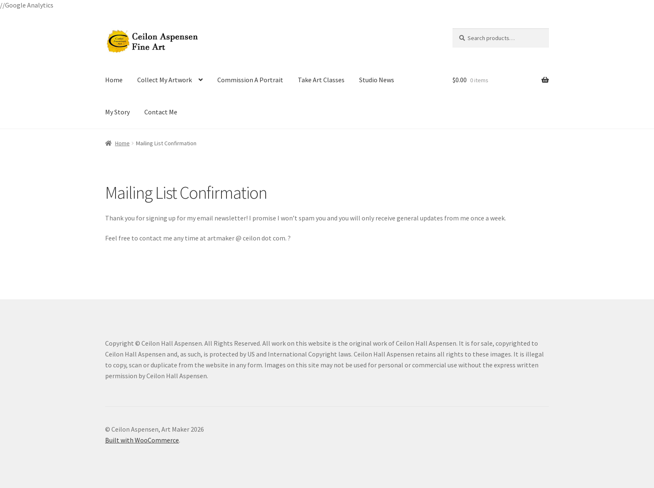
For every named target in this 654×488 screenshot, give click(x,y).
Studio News (376, 80)
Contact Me (160, 112)
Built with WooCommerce (142, 440)
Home (114, 80)
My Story (117, 112)
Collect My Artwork (164, 80)
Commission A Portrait (250, 80)
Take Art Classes (321, 80)
